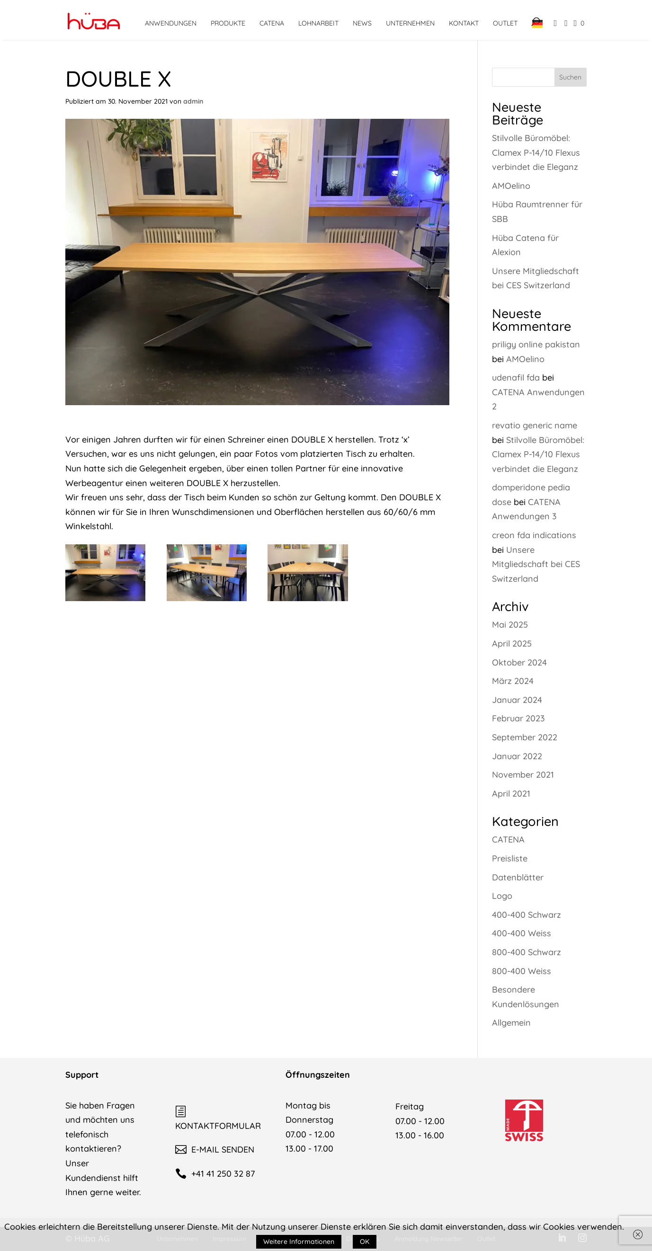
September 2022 (524, 737)
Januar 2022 (517, 756)
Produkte (228, 23)
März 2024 (513, 680)
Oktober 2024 (519, 662)
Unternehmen (410, 23)
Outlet (505, 23)
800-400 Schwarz (526, 952)
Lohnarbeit (318, 23)
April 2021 (511, 793)
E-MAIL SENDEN (214, 1149)
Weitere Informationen (298, 1241)
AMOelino (511, 185)
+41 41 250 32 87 (215, 1173)
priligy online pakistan (536, 344)
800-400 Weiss (521, 971)
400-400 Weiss (521, 933)
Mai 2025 (510, 624)
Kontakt (464, 23)
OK (364, 1241)
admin (193, 101)
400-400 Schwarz (526, 914)
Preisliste (509, 858)
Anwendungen (170, 23)
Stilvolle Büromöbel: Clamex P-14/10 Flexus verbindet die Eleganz (536, 152)
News (362, 23)
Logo (502, 895)
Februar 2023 (518, 718)
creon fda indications (534, 535)
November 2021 (523, 774)
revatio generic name (534, 425)
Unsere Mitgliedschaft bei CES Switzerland (536, 564)
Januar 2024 (517, 699)
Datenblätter (518, 877)
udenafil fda (516, 377)
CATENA (271, 23)
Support (81, 1074)
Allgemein (511, 1022)
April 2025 (512, 643)
